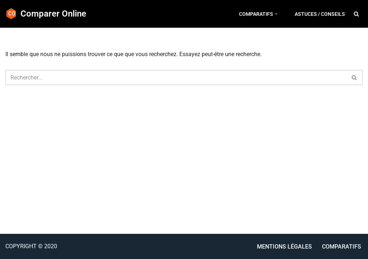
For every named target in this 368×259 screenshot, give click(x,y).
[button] (276, 14)
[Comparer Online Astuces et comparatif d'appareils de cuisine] (45, 13)
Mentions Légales (284, 246)
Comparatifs (341, 246)
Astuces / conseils (320, 14)
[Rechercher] (356, 14)
